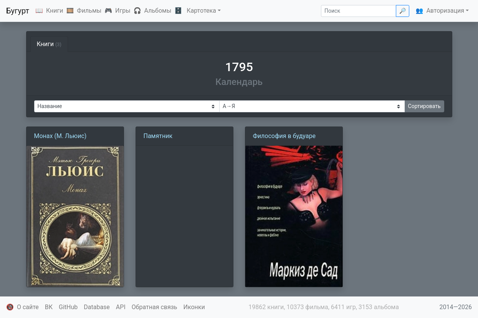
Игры (123, 10)
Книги (54, 10)
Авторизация (445, 10)
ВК (49, 307)
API (121, 307)
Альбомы (158, 10)
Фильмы (89, 10)
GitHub (68, 307)
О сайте (28, 307)
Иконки (194, 307)
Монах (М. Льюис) (60, 136)
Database (97, 307)
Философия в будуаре (284, 136)
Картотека (201, 10)
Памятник (158, 136)
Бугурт (17, 10)
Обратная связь (154, 307)
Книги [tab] (49, 44)
